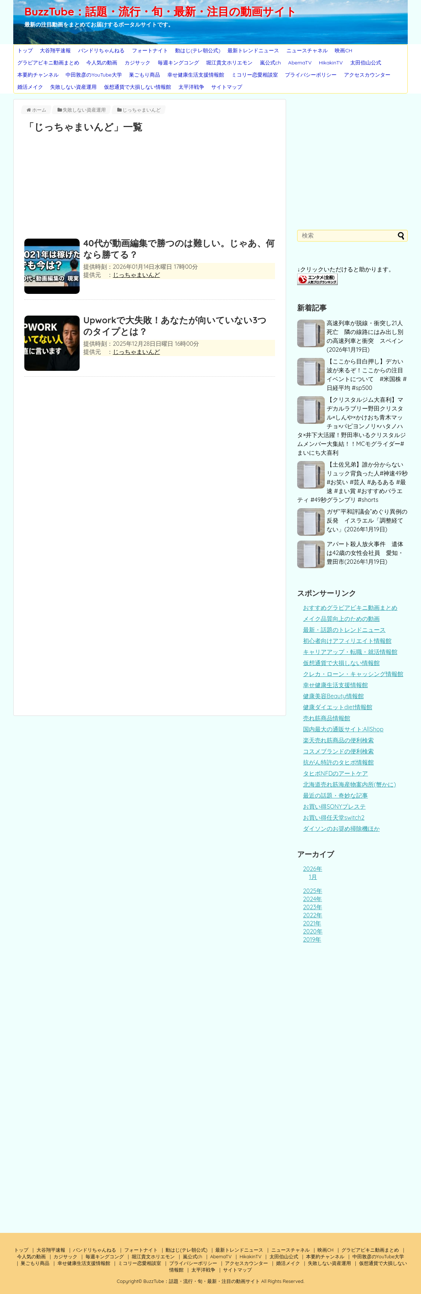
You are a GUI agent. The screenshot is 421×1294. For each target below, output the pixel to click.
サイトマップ (226, 87)
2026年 (312, 868)
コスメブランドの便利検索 (338, 751)
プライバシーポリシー (311, 74)
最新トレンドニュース (253, 50)
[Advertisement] (149, 187)
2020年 (313, 931)
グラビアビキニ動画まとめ (48, 62)
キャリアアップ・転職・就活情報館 (350, 651)
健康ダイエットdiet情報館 (337, 707)
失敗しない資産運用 (73, 87)
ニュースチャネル (307, 50)
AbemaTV (300, 62)
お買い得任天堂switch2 (334, 817)
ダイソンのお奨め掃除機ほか (341, 828)
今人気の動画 (101, 62)
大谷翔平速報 (55, 50)
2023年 (312, 907)
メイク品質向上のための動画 (341, 618)
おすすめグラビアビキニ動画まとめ (350, 607)
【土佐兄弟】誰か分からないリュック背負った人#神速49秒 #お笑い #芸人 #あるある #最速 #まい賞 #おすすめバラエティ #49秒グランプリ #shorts (352, 482)
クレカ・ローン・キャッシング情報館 (353, 674)
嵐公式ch (270, 62)
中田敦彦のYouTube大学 (94, 74)
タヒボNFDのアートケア (335, 773)
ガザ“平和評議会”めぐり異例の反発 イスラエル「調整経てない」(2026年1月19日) (367, 520)
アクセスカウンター (367, 74)
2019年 (312, 939)
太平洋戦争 (191, 87)
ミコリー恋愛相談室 (255, 74)
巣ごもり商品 (144, 74)
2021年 (312, 923)
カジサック (137, 62)
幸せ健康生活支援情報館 (195, 74)
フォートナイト (150, 50)
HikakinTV (331, 62)
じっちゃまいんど (136, 274)
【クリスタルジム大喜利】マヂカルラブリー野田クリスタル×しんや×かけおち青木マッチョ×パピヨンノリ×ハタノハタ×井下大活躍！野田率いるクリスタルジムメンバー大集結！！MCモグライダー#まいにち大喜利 (351, 426)
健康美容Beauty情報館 (333, 696)
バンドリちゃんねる (101, 50)
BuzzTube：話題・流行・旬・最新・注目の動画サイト (160, 11)
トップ (25, 50)
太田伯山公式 (365, 62)
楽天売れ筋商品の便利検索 (338, 740)
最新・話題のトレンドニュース (344, 629)
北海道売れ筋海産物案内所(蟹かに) (349, 784)
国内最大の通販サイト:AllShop (343, 729)
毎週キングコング (178, 62)
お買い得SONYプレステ (334, 806)
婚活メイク (30, 87)
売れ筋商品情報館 (326, 718)
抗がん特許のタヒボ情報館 (338, 762)
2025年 (312, 890)
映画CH (343, 50)
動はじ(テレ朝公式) (197, 50)
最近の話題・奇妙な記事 (335, 795)
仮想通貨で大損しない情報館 (137, 87)
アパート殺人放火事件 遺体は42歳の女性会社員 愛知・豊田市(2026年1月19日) (365, 552)
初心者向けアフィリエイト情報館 (347, 640)
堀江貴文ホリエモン (229, 62)
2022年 (312, 915)
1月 (313, 876)
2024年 (312, 899)
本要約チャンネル (38, 74)
